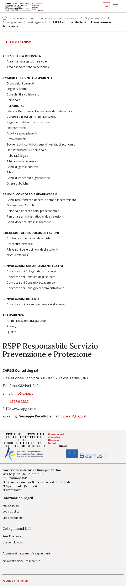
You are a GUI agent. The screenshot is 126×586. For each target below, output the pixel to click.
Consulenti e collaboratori (24, 94)
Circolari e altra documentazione (31, 233)
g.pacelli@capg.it (73, 416)
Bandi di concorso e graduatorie (28, 178)
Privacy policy (11, 505)
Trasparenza (13, 315)
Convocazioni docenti (20, 299)
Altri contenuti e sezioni (22, 161)
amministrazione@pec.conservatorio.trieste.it (41, 482)
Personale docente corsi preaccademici (33, 211)
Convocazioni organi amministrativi (32, 266)
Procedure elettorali (20, 244)
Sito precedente (12, 518)
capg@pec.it (19, 401)
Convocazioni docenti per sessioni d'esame (36, 304)
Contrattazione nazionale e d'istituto (31, 238)
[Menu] (115, 6)
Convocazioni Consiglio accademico (31, 282)
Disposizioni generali (20, 83)
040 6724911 (19, 478)
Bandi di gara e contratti (23, 167)
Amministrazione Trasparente (21, 561)
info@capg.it (23, 393)
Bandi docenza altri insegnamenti (29, 222)
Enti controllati (16, 128)
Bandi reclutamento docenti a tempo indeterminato (41, 200)
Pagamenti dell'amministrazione (28, 122)
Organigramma (11, 22)
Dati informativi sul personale (26, 150)
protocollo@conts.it (22, 486)
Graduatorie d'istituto (21, 205)
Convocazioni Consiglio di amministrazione (35, 288)
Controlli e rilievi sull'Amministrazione (31, 117)
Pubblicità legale (17, 156)
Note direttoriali (17, 255)
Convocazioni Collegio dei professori (31, 271)
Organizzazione (95, 18)
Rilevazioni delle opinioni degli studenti (32, 249)
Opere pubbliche (17, 183)
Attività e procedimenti (22, 133)
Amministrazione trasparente (59, 18)
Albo (10, 172)
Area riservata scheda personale (28, 67)
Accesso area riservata (21, 56)
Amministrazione (24, 18)
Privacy (11, 326)
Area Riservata (11, 536)
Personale (13, 100)
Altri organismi (37, 22)
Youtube (7, 580)
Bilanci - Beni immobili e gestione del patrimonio (39, 111)
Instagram (22, 580)
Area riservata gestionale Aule (27, 61)
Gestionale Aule (12, 542)
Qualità (11, 332)
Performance (15, 106)
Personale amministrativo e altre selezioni (35, 216)
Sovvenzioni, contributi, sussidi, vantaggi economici (41, 144)
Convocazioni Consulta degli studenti (31, 277)
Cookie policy (10, 511)
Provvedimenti (16, 139)
